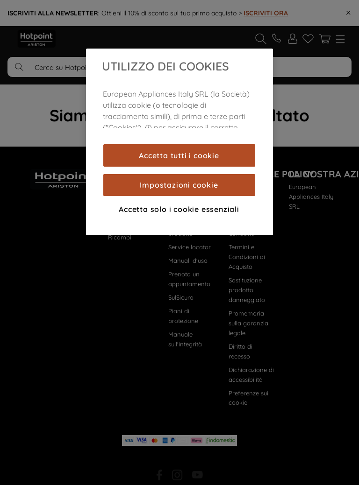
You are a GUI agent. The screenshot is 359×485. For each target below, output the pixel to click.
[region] (179, 142)
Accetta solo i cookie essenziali (179, 209)
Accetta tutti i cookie (179, 155)
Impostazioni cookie (179, 185)
